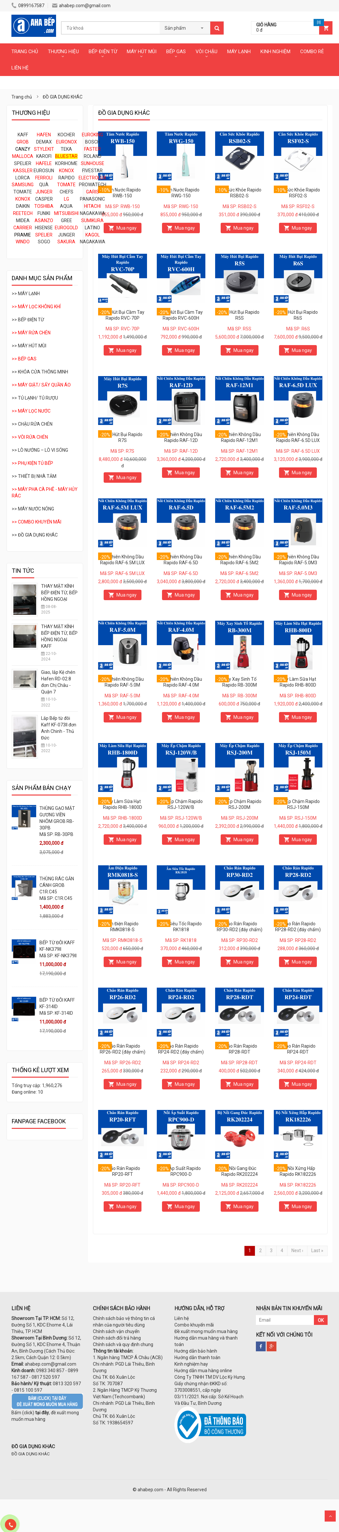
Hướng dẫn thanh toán (197, 1357)
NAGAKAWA (92, 213)
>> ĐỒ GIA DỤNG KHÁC (35, 535)
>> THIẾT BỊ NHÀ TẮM (34, 476)
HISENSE (44, 227)
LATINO (92, 227)
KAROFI (44, 156)
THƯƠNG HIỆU (63, 51)
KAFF (23, 134)
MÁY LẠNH (239, 51)
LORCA (22, 177)
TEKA (66, 149)
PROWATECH (92, 184)
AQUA (66, 206)
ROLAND (92, 156)
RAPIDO (66, 177)
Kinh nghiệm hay (191, 1364)
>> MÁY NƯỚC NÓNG (33, 508)
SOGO (44, 241)
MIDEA (23, 220)
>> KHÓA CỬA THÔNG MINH (40, 371)
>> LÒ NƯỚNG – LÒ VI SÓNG (40, 450)
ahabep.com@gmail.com (81, 5)
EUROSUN (44, 170)
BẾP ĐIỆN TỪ (103, 51)
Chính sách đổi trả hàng (117, 1338)
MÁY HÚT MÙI (141, 51)
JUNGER (66, 234)
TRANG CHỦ (24, 51)
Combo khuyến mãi (194, 1324)
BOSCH (92, 141)
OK (321, 1320)
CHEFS (66, 191)
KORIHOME (66, 163)
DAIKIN (23, 206)
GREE (66, 220)
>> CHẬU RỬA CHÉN (32, 424)
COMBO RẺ (312, 51)
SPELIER (22, 163)
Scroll (330, 1516)
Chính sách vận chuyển (116, 1331)
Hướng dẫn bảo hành (195, 1351)
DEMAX (44, 141)
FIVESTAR (92, 170)
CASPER (44, 199)
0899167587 (27, 5)
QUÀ (44, 184)
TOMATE (22, 191)
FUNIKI (43, 213)
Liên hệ (181, 1318)
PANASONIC (92, 199)
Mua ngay (126, 228)
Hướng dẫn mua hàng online (203, 1370)
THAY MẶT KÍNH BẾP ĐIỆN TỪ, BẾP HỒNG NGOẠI (59, 593)
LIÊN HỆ (20, 68)
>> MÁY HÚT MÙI (29, 345)
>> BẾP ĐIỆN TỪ (28, 319)
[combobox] (185, 26)
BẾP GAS (176, 51)
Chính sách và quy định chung (123, 1344)
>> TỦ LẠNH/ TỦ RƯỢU (35, 398)
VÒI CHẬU (206, 51)
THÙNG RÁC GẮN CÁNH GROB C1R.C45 (56, 885)
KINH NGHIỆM (275, 51)
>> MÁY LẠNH (26, 293)
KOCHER (66, 134)
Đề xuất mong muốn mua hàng (206, 1331)
